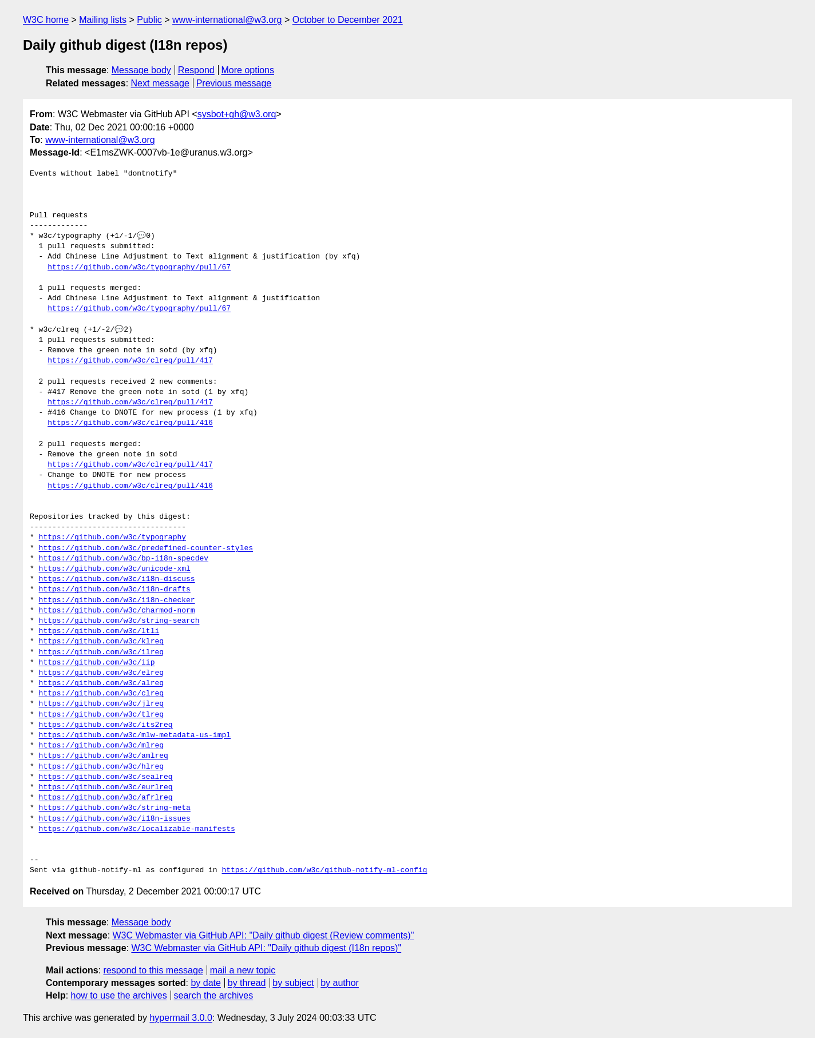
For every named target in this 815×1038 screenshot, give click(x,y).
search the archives (214, 995)
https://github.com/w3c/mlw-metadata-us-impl (135, 735)
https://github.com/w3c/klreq (101, 642)
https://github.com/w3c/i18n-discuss (117, 579)
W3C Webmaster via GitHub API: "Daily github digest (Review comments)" (263, 935)
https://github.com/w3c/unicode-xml (115, 569)
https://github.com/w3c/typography (112, 537)
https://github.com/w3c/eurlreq (106, 787)
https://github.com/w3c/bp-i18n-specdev (123, 559)
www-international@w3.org (227, 20)
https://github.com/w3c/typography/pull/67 (139, 268)
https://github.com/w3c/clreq (101, 694)
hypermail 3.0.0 (180, 1018)
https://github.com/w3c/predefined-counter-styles (146, 548)
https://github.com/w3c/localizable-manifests (137, 829)
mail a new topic (243, 970)
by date (205, 983)
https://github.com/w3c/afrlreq (106, 798)
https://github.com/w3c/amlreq (103, 756)
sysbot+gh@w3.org (236, 114)
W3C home (46, 20)
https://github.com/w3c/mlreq (101, 746)
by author (340, 983)
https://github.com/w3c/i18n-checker (117, 600)
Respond (196, 70)
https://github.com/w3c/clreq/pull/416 (130, 423)
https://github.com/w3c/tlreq (101, 715)
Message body (141, 70)
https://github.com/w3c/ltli (99, 631)
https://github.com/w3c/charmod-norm (117, 611)
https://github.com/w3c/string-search (119, 621)
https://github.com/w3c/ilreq (101, 652)
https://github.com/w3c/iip (97, 663)
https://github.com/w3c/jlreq (101, 704)
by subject (293, 983)
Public (149, 20)
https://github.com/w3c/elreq (101, 673)
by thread (247, 983)
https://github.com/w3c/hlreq (101, 767)
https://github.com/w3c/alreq (101, 683)
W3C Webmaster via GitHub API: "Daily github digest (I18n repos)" (266, 948)
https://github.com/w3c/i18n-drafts (115, 589)
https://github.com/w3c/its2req (106, 725)
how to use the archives (119, 995)
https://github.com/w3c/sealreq (106, 777)
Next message (160, 83)
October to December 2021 (347, 20)
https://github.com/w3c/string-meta (115, 808)
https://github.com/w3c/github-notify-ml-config (324, 870)
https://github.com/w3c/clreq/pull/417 (130, 361)
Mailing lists (102, 20)
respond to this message (153, 970)
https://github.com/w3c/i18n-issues (115, 819)
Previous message (234, 83)
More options (248, 70)
